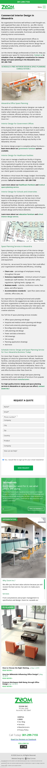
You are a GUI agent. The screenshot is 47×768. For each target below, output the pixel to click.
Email (6, 412)
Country (7, 435)
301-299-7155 (23, 1)
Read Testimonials (36, 509)
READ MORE (7, 670)
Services (21, 724)
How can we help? (10, 451)
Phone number (10, 417)
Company (7, 420)
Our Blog (21, 722)
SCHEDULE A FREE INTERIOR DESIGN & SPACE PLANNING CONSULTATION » (23, 68)
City (5, 425)
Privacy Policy (23, 730)
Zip (5, 430)
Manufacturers (23, 727)
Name (6, 407)
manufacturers (23, 379)
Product (7, 441)
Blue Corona (31, 758)
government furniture (27, 148)
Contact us (38, 55)
